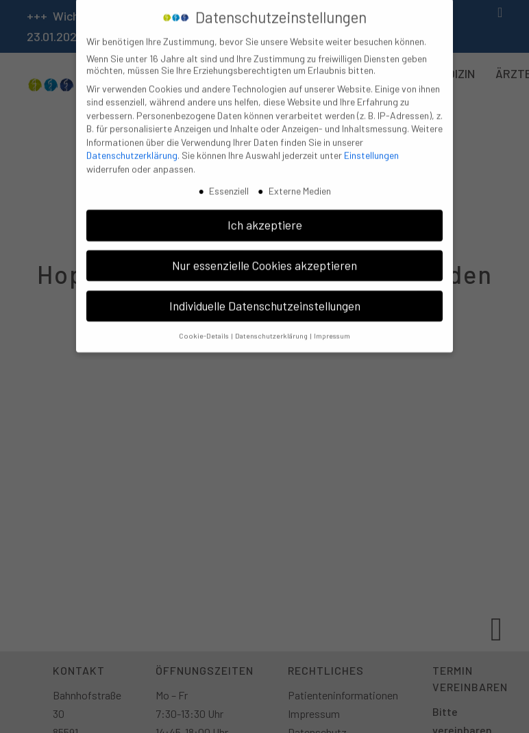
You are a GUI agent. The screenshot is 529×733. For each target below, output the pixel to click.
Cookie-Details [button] (204, 328)
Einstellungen (371, 148)
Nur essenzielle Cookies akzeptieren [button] (264, 257)
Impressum (332, 328)
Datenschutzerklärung (131, 148)
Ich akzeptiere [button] (264, 217)
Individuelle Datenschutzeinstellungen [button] (264, 298)
